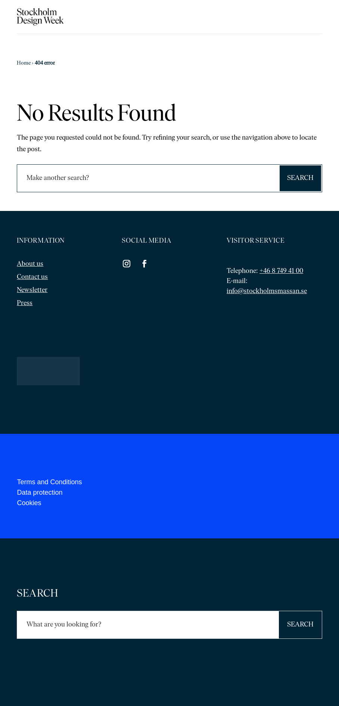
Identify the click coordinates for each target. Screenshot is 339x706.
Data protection (39, 492)
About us (30, 264)
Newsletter (32, 290)
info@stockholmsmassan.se (267, 291)
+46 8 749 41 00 (281, 271)
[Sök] (148, 178)
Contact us (32, 277)
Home (24, 63)
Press (24, 303)
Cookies (29, 503)
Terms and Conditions (49, 482)
